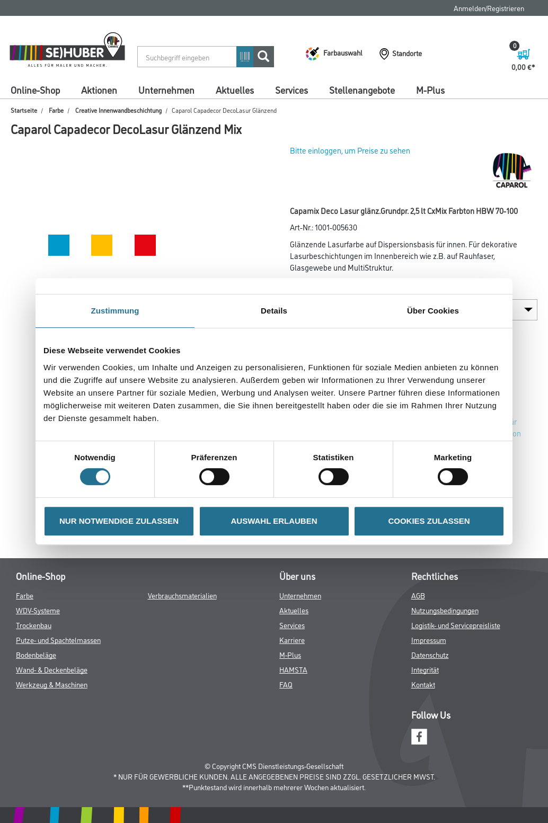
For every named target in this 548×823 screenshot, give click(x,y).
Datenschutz (430, 654)
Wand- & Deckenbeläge (51, 669)
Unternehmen (166, 89)
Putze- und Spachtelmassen (58, 639)
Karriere (292, 639)
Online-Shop (35, 89)
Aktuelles (235, 89)
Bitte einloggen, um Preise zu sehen (350, 150)
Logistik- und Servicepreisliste (455, 625)
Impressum (428, 639)
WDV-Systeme (38, 610)
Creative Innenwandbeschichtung (118, 109)
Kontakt (423, 684)
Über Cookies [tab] (433, 310)
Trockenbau (33, 625)
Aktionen (99, 89)
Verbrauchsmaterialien (182, 595)
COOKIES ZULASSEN (429, 520)
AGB (418, 595)
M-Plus (430, 89)
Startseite (24, 109)
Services (291, 89)
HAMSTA (293, 669)
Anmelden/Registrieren (489, 8)
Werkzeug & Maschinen (51, 684)
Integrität (425, 669)
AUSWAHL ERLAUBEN (274, 520)
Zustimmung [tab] (115, 310)
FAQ (286, 684)
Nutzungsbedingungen (445, 610)
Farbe (56, 109)
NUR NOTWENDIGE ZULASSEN (119, 520)
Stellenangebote (362, 89)
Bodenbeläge (36, 654)
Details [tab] (274, 310)
